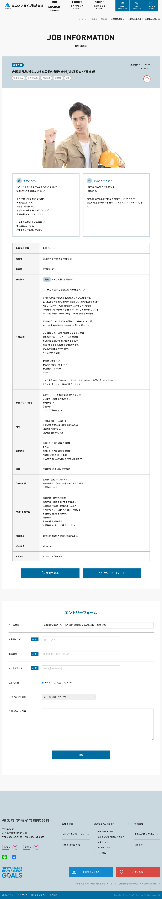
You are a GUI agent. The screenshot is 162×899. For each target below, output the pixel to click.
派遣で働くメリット (105, 831)
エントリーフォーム (114, 573)
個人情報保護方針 (38, 895)
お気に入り (137, 872)
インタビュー (103, 853)
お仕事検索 (67, 823)
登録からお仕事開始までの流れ (111, 836)
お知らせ (138, 844)
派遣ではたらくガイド (104, 823)
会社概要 (138, 823)
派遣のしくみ (103, 842)
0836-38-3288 (14, 836)
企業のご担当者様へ (144, 834)
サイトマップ (22, 895)
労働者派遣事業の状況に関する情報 (94, 883)
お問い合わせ (8, 895)
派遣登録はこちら (91, 872)
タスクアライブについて (73, 834)
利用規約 (54, 895)
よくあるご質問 (104, 847)
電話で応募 (52, 573)
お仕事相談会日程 (71, 844)
